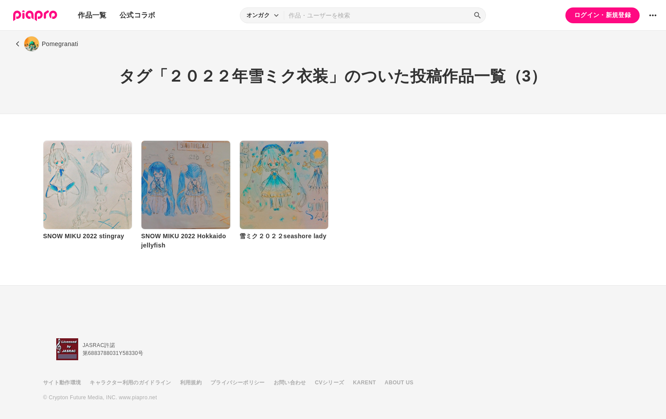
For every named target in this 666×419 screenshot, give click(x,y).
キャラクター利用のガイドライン (130, 383)
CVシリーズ (329, 383)
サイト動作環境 (62, 383)
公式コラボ (137, 15)
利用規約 (191, 383)
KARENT (364, 383)
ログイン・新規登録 (602, 14)
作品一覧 (92, 15)
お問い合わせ (290, 383)
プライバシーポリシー (237, 383)
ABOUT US (399, 383)
